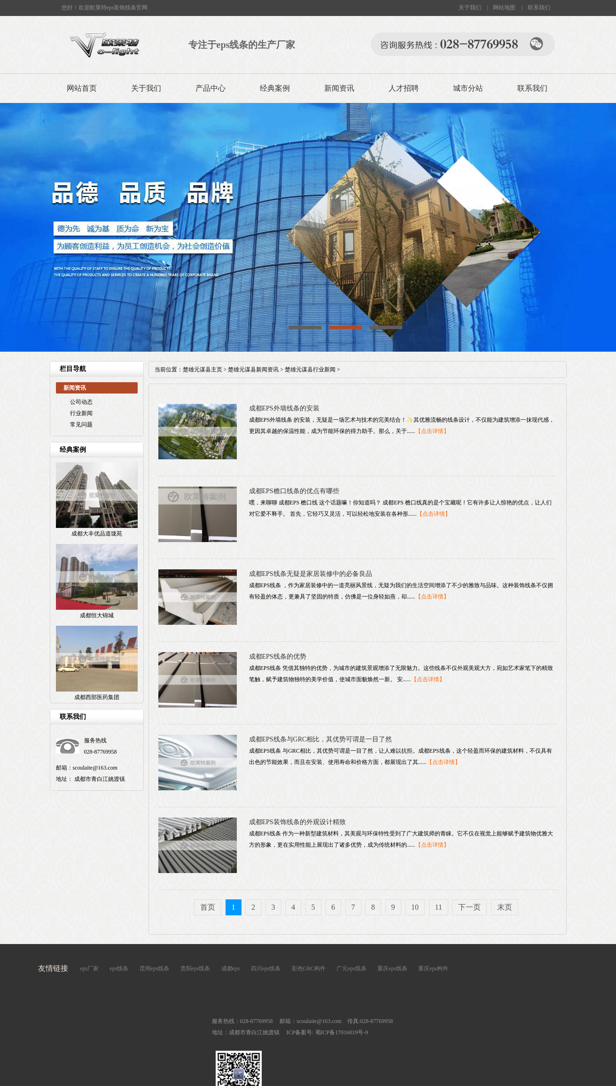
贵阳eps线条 (195, 968)
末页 (504, 907)
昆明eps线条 (155, 968)
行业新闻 (81, 413)
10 (415, 907)
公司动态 (81, 402)
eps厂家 (89, 968)
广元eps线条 (351, 968)
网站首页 (82, 88)
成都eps (230, 968)
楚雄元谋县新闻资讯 (253, 369)
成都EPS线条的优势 (277, 656)
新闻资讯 (339, 88)
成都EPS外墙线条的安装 (284, 408)
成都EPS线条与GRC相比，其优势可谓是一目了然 (320, 739)
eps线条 (119, 968)
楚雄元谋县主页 (202, 369)
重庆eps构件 (433, 968)
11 (438, 907)
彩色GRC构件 (309, 968)
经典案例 (275, 88)
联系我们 (539, 7)
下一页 (469, 907)
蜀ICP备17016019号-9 (341, 1032)
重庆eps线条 (392, 968)
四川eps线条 (266, 968)
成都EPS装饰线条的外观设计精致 (297, 822)
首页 (207, 907)
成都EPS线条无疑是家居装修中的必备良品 (310, 573)
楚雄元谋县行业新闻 (310, 369)
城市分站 (468, 88)
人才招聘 (404, 88)
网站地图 (504, 7)
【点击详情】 (432, 431)
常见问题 (81, 424)
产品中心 (210, 88)
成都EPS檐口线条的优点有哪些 (294, 491)
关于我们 (470, 7)
